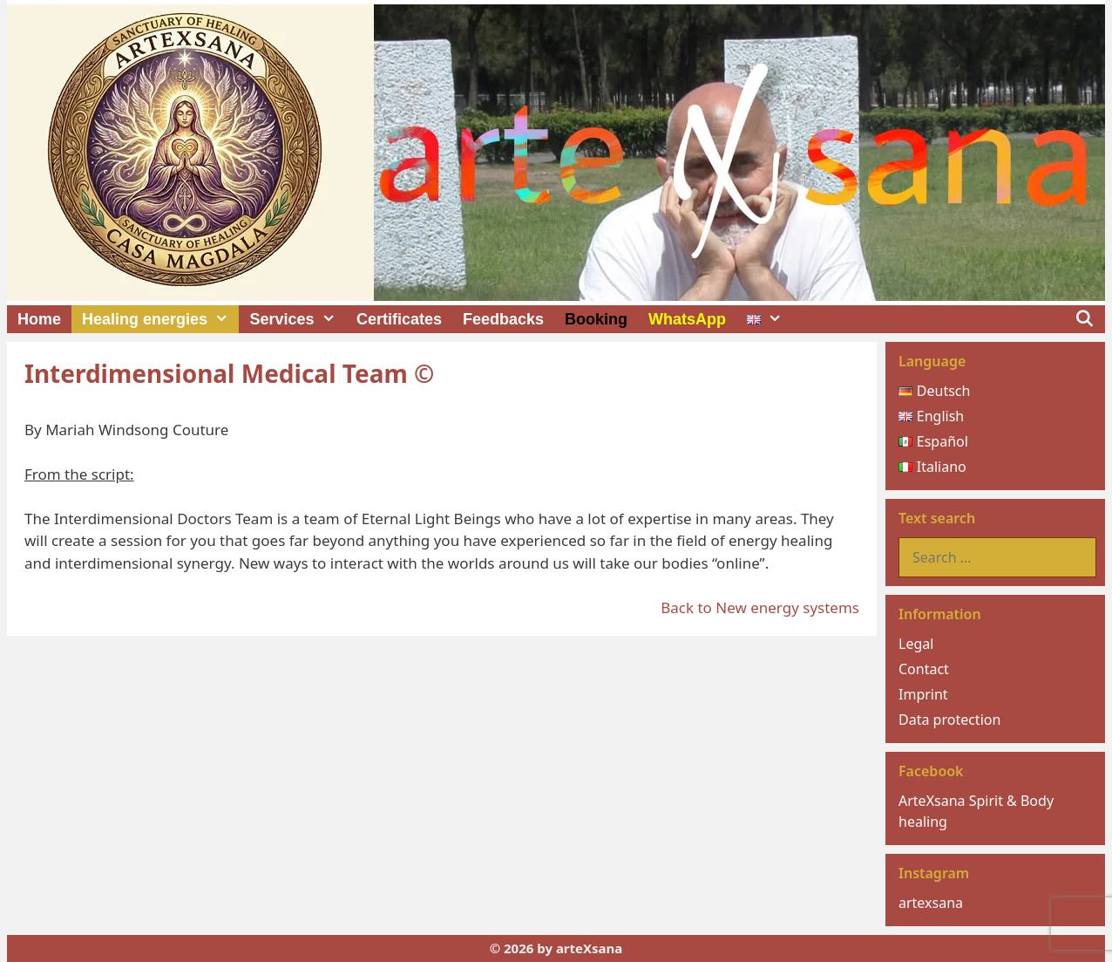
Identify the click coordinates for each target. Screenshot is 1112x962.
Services (297, 319)
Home (39, 319)
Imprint (923, 694)
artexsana (930, 902)
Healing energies (160, 319)
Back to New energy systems (760, 607)
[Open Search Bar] (1084, 319)
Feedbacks (503, 319)
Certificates (399, 319)
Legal (915, 643)
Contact (923, 669)
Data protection (949, 719)
